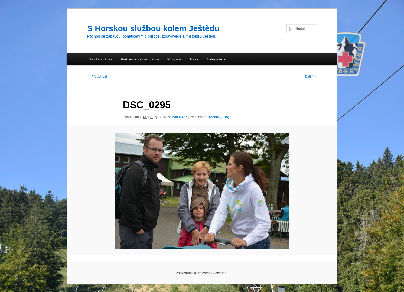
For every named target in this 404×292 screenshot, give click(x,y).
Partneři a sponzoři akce (140, 59)
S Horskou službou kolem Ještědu (153, 28)
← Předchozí (97, 77)
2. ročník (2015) (217, 117)
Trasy (193, 59)
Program (174, 59)
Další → (311, 77)
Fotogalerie (216, 59)
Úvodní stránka (100, 59)
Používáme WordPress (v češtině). (201, 273)
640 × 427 (179, 117)
